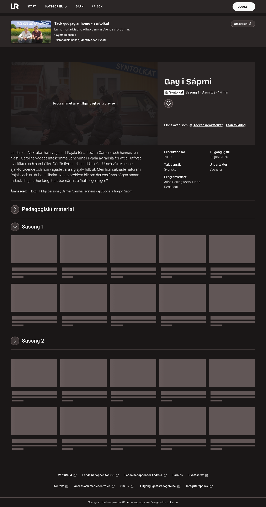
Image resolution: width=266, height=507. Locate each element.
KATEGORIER (56, 7)
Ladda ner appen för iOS (100, 475)
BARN (80, 6)
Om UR (127, 486)
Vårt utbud (67, 475)
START (31, 6)
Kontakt (60, 486)
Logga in (244, 7)
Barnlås (177, 475)
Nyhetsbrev (198, 475)
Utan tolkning (236, 125)
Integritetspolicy (199, 486)
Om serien (243, 24)
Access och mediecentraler (94, 486)
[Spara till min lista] (168, 103)
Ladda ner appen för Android (145, 475)
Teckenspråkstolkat (206, 125)
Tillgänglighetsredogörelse (160, 486)
